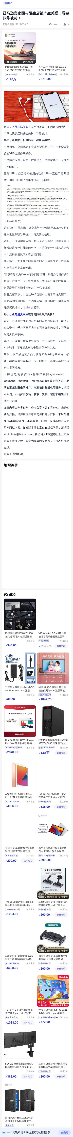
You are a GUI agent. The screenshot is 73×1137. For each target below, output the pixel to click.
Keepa (10, 166)
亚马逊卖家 (18, 314)
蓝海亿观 (18, 454)
